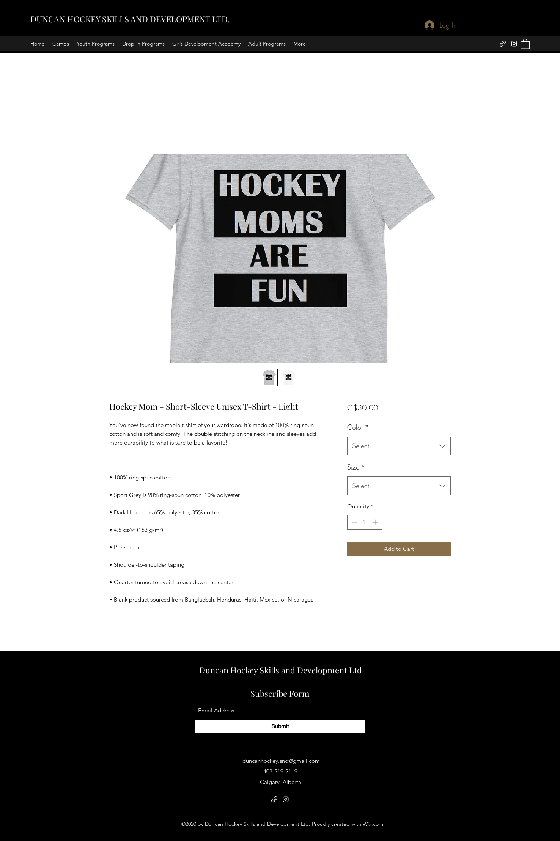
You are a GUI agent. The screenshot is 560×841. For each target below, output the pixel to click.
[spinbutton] (364, 522)
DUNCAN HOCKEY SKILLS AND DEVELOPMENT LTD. (130, 19)
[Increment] (376, 522)
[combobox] (399, 446)
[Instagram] (514, 43)
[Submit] (280, 726)
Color (358, 427)
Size (356, 467)
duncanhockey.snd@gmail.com (281, 760)
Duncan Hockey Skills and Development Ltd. (281, 670)
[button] (525, 43)
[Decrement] (353, 522)
